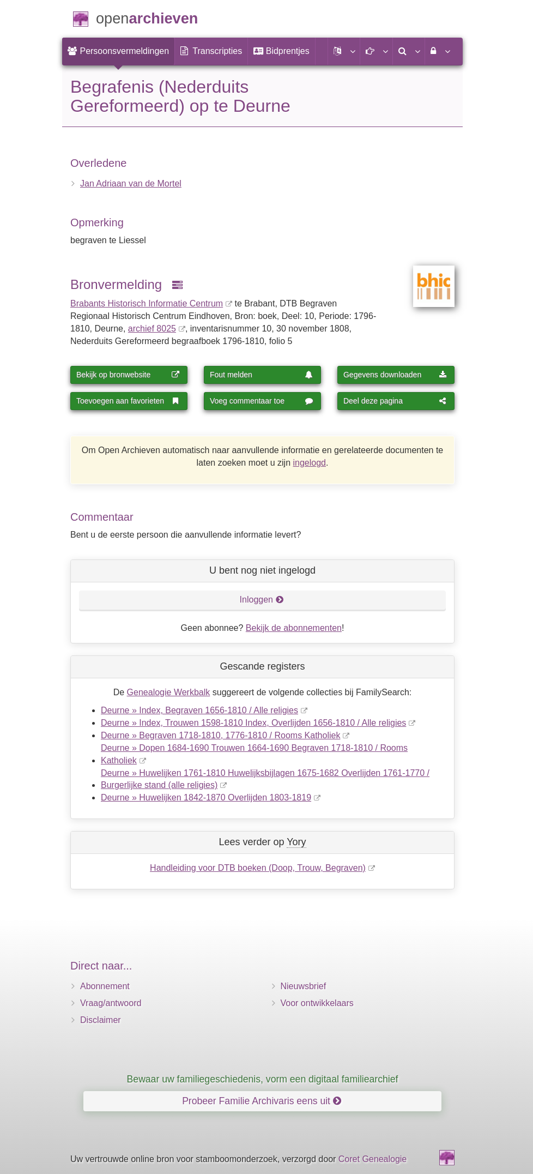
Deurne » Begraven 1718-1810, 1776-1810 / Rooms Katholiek (220, 735)
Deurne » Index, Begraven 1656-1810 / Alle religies (199, 710)
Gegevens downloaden (395, 374)
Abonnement (105, 986)
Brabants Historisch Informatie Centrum (146, 303)
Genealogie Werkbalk (168, 692)
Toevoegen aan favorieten (128, 400)
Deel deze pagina (395, 400)
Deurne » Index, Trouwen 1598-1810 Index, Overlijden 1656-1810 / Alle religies (253, 722)
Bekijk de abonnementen (294, 628)
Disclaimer (100, 1020)
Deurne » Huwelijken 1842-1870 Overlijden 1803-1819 (206, 797)
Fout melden (261, 374)
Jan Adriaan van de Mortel (130, 183)
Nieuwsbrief (303, 986)
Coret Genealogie (372, 1159)
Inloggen (262, 599)
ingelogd (309, 462)
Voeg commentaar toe (261, 400)
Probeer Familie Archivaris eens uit (261, 1100)
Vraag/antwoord (110, 1003)
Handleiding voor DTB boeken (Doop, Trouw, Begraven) (258, 867)
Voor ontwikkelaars (317, 1003)
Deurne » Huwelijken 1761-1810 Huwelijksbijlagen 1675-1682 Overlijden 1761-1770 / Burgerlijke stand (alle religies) (265, 779)
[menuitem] (118, 51)
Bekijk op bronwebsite (128, 374)
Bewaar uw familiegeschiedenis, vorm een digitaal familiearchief (262, 1079)
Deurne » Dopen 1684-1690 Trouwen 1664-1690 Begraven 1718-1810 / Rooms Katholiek (254, 754)
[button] (344, 51)
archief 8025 (152, 328)
